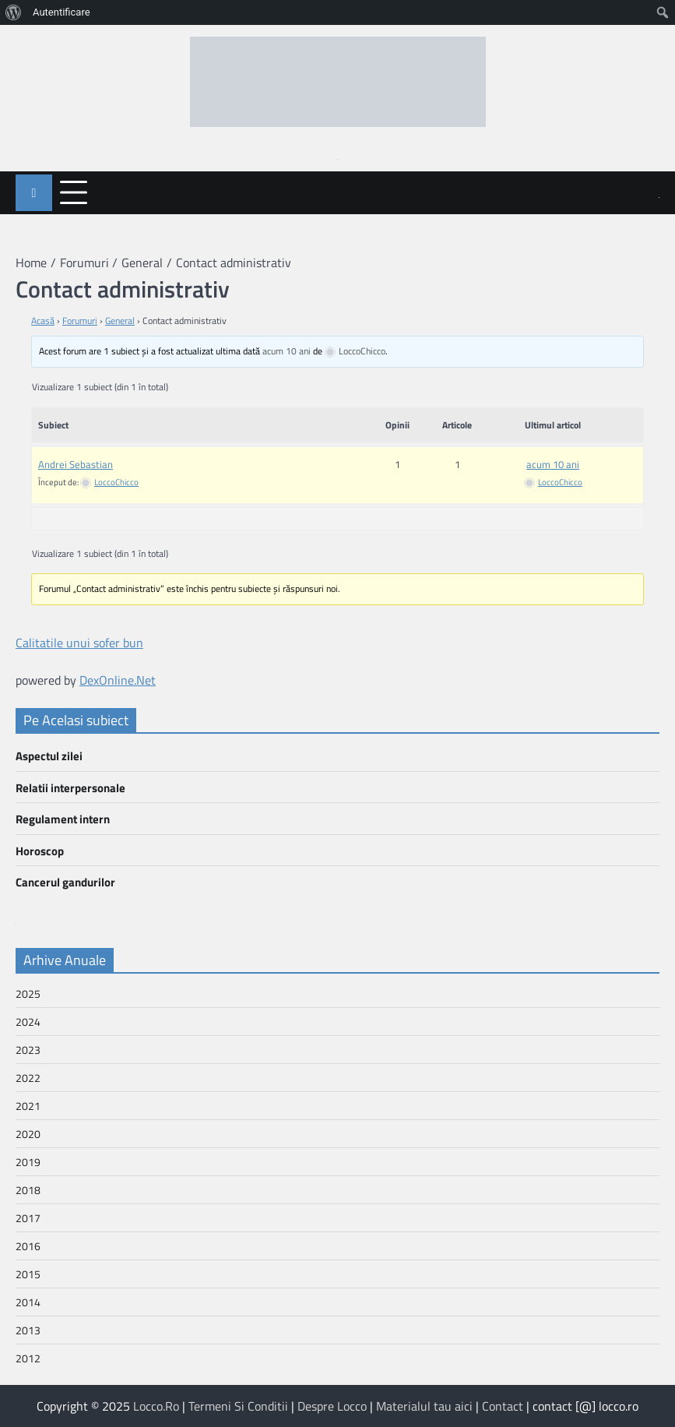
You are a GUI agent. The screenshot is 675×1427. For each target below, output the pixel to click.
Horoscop (40, 851)
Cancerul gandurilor (65, 882)
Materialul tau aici (424, 1406)
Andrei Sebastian (75, 464)
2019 (28, 1162)
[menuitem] (13, 12)
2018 (28, 1190)
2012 (28, 1358)
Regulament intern (63, 819)
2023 (28, 1049)
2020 (28, 1134)
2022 (28, 1077)
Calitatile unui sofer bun (79, 642)
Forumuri (79, 320)
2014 (28, 1302)
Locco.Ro (156, 1406)
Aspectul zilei (49, 756)
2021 (28, 1106)
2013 (28, 1330)
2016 (28, 1246)
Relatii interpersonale (70, 788)
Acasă (42, 320)
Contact (502, 1406)
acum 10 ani (286, 351)
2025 (28, 993)
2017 (28, 1218)
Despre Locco (332, 1406)
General (120, 320)
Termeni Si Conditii (238, 1406)
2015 (28, 1274)
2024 (28, 1021)
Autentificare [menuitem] (61, 12)
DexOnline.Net (117, 680)
